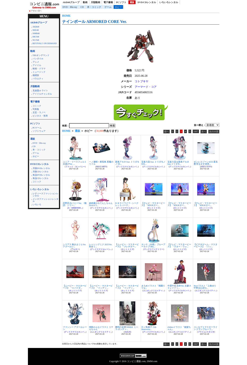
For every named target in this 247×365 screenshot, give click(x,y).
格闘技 (36, 75)
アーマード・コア (146, 86)
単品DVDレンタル (41, 175)
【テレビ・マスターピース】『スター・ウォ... (179, 245)
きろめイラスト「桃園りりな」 (153, 287)
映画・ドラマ (39, 68)
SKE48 (36, 30)
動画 (85, 2)
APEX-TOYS (206, 166)
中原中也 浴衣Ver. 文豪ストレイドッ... (179, 287)
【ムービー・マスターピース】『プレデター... (127, 245)
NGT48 (36, 40)
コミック (37, 106)
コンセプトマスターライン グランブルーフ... (205, 328)
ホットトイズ (154, 208)
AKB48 (36, 26)
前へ (166, 131)
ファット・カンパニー (75, 166)
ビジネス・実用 (40, 116)
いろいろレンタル (168, 2)
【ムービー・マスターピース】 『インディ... (101, 287)
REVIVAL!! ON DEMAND (45, 43)
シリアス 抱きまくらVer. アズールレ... (74, 245)
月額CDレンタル (40, 171)
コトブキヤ (141, 81)
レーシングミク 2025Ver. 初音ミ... (100, 245)
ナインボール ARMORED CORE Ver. (94, 21)
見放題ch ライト (40, 90)
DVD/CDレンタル (147, 2)
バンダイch (38, 58)
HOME (66, 15)
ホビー (118, 7)
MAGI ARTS (101, 166)
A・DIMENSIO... (75, 208)
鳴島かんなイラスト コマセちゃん (101, 328)
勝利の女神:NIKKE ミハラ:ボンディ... (126, 328)
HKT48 (36, 36)
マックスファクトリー (153, 249)
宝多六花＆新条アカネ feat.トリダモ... (178, 163)
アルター (75, 249)
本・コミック (94, 7)
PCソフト (121, 2)
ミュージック (39, 72)
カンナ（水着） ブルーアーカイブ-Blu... (153, 245)
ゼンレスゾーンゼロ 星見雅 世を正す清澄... (206, 163)
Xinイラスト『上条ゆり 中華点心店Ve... (205, 287)
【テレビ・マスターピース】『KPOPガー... (153, 204)
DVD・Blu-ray (70, 7)
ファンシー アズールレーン (75, 328)
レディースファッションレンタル (45, 194)
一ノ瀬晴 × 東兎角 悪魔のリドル (101, 163)
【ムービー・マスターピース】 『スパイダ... (74, 287)
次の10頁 (213, 131)
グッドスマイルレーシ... (101, 249)
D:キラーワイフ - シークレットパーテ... (126, 204)
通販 (132, 2)
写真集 (36, 109)
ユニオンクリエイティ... (153, 290)
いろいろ (37, 204)
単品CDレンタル (40, 178)
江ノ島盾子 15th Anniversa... (148, 328)
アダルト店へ (36, 11)
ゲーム (107, 7)
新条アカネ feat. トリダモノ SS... (127, 163)
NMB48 (36, 33)
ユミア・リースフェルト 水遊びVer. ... (74, 163)
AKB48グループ (71, 2)
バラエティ (38, 78)
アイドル (37, 65)
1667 (195, 131)
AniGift (127, 332)
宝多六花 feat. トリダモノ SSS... (153, 163)
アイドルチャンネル (42, 94)
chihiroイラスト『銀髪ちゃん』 (179, 328)
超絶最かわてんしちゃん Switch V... (101, 204)
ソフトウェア (39, 131)
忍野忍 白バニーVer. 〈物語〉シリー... (75, 204)
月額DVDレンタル (41, 168)
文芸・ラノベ (39, 112)
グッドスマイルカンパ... (127, 166)
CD (82, 7)
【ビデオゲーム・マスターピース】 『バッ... (205, 245)
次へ (203, 131)
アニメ (36, 62)
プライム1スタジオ (206, 332)
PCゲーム (37, 127)
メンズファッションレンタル (45, 200)
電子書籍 (108, 2)
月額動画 (95, 2)
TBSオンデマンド (41, 55)
